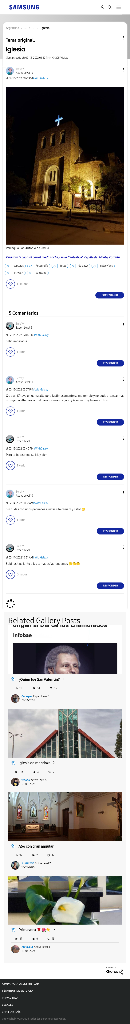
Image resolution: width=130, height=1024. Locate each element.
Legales (7, 1004)
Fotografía (42, 265)
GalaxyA (83, 265)
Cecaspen (27, 696)
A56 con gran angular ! (37, 846)
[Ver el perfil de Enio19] (20, 323)
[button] (117, 70)
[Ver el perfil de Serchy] (20, 68)
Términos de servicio (17, 990)
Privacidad (10, 997)
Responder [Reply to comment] (110, 363)
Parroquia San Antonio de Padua (27, 248)
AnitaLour (27, 947)
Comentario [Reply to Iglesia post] (110, 295)
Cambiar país (11, 1011)
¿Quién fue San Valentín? (39, 679)
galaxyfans (106, 265)
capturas (19, 265)
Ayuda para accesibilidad (20, 983)
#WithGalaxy (40, 78)
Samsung (41, 272)
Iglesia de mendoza (34, 763)
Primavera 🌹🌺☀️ (34, 929)
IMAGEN (18, 272)
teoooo (26, 780)
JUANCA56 (28, 863)
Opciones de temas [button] (117, 38)
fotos (63, 265)
